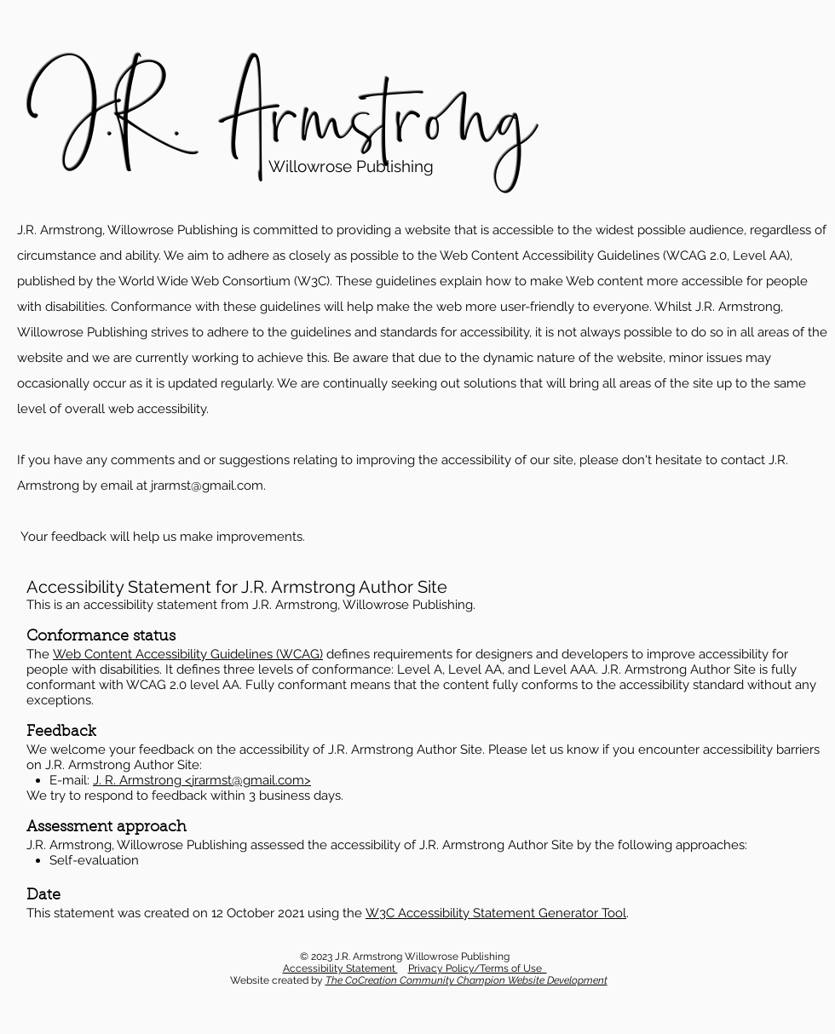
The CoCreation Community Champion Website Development (466, 980)
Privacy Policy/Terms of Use (477, 968)
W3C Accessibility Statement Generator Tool (496, 913)
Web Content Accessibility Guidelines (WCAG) (188, 654)
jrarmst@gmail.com (207, 485)
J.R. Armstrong (282, 117)
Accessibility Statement (340, 968)
